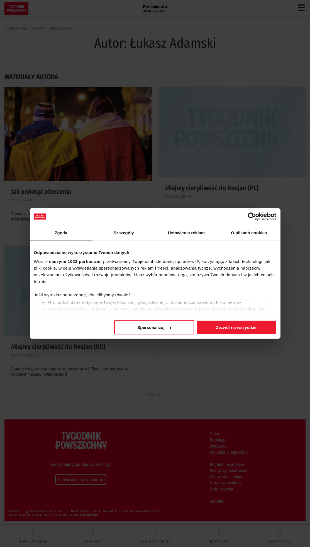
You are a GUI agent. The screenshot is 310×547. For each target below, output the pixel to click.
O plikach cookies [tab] (249, 232)
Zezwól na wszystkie (236, 327)
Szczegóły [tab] (123, 232)
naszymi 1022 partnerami (75, 261)
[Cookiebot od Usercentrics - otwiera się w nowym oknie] (252, 217)
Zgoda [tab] (61, 232)
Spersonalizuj (154, 327)
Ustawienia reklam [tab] (186, 232)
